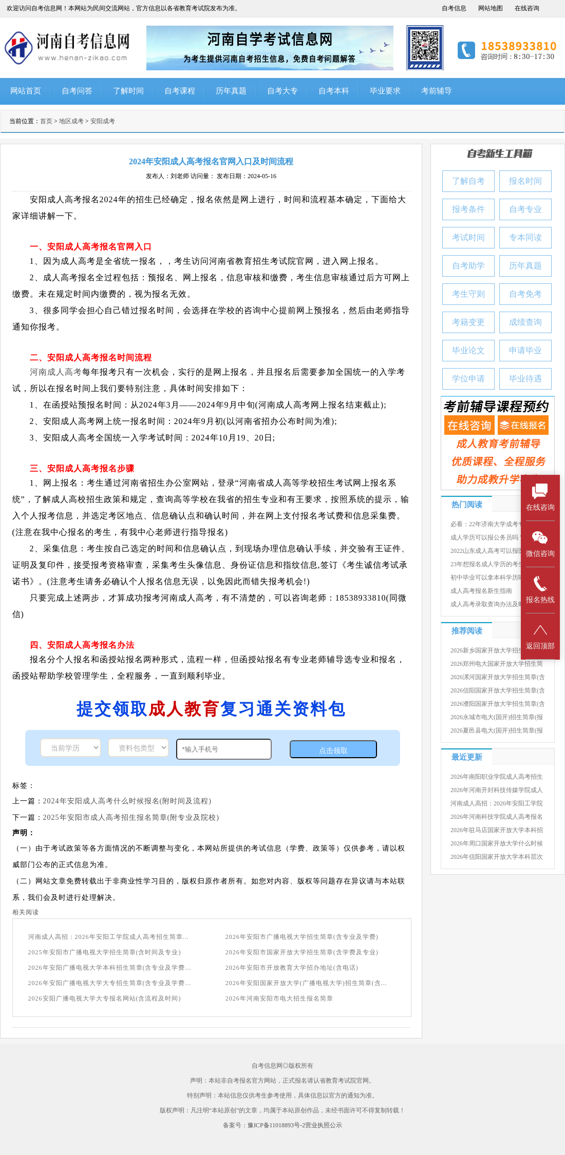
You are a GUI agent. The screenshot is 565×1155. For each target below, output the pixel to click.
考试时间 (468, 237)
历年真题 (231, 91)
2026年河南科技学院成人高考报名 (496, 816)
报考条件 (468, 209)
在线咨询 (527, 8)
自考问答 (77, 91)
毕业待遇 (525, 378)
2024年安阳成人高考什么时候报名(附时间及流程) (127, 801)
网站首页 (25, 91)
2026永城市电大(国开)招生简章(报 (496, 717)
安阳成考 (102, 121)
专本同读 (525, 237)
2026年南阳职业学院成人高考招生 (496, 776)
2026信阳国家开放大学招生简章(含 (497, 690)
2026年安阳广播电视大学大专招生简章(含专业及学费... (110, 983)
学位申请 (468, 378)
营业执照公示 (323, 1125)
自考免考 (525, 294)
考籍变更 (468, 322)
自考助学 (468, 265)
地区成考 (71, 121)
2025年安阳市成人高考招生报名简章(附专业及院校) (131, 817)
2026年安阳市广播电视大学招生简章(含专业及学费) (302, 936)
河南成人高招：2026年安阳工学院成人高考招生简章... (108, 936)
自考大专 (282, 91)
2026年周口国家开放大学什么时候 (496, 843)
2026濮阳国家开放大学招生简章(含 (497, 703)
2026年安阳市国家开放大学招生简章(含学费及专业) (302, 952)
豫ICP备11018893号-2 (276, 1125)
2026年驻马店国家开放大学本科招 (496, 830)
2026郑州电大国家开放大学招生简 (496, 663)
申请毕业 (525, 350)
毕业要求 (385, 91)
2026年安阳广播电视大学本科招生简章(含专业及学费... (110, 967)
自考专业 (525, 209)
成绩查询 (525, 322)
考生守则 (468, 294)
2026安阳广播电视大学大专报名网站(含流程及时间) (104, 998)
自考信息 (454, 8)
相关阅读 (25, 912)
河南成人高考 (56, 372)
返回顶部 (540, 636)
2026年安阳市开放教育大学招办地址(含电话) (292, 967)
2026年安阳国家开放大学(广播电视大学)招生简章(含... (306, 983)
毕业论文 (468, 350)
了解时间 (128, 91)
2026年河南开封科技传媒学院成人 (496, 790)
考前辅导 (436, 91)
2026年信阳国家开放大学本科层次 (496, 856)
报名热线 (540, 589)
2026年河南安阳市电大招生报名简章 (279, 998)
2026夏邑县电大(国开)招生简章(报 (496, 730)
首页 (46, 121)
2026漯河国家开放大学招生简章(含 (497, 677)
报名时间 (525, 181)
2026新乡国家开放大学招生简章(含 (497, 650)
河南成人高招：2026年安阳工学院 (496, 803)
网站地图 (490, 8)
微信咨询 (540, 543)
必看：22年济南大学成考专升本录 (496, 524)
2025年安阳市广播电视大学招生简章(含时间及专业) (104, 952)
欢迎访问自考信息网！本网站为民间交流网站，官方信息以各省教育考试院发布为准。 (124, 8)
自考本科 (333, 91)
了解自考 (468, 181)
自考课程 (179, 91)
